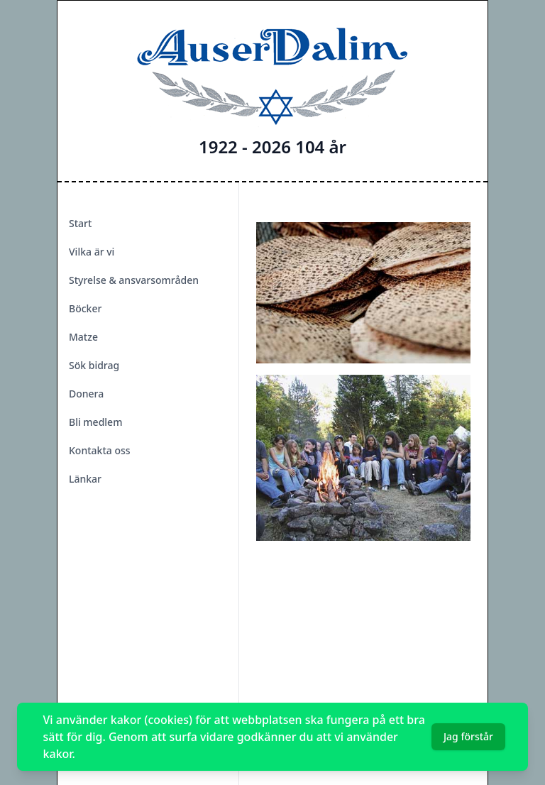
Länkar (85, 478)
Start (80, 223)
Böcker (85, 308)
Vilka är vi (91, 251)
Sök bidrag (94, 365)
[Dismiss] (516, 736)
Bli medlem (95, 422)
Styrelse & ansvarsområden (134, 280)
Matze (83, 337)
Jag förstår (468, 736)
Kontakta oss (100, 450)
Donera (86, 393)
